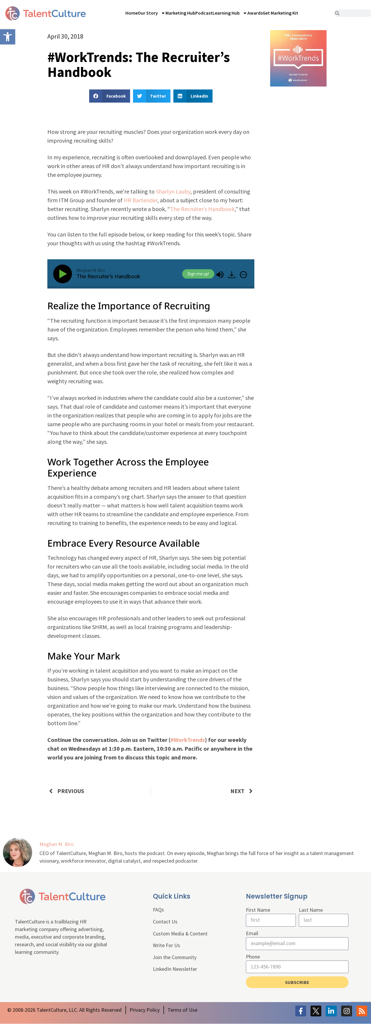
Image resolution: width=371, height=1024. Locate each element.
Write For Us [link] (166, 946)
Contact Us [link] (165, 921)
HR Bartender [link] (140, 200)
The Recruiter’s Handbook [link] (202, 209)
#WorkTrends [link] (187, 739)
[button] (109, 96)
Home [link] (131, 13)
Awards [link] (255, 13)
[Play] (63, 274)
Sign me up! (198, 274)
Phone (253, 957)
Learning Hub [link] (230, 13)
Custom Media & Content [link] (180, 933)
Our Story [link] (151, 13)
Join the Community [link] (175, 958)
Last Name (311, 909)
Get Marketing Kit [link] (280, 13)
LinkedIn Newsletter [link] (175, 970)
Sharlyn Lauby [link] (173, 191)
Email (252, 933)
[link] (7, 36)
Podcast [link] (204, 13)
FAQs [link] (158, 909)
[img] (243, 274)
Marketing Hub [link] (180, 13)
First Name (258, 909)
